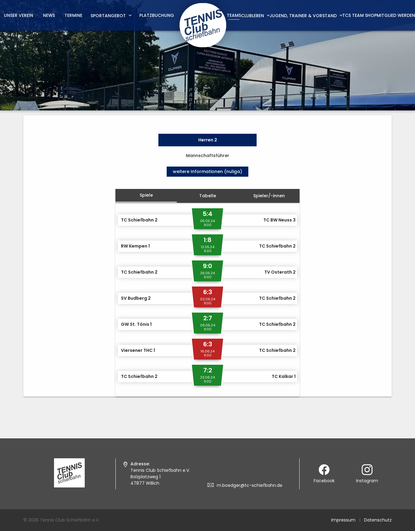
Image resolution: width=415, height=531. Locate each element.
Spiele (146, 195)
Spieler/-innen (269, 196)
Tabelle (207, 196)
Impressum (343, 520)
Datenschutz (378, 520)
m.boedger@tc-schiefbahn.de (249, 485)
